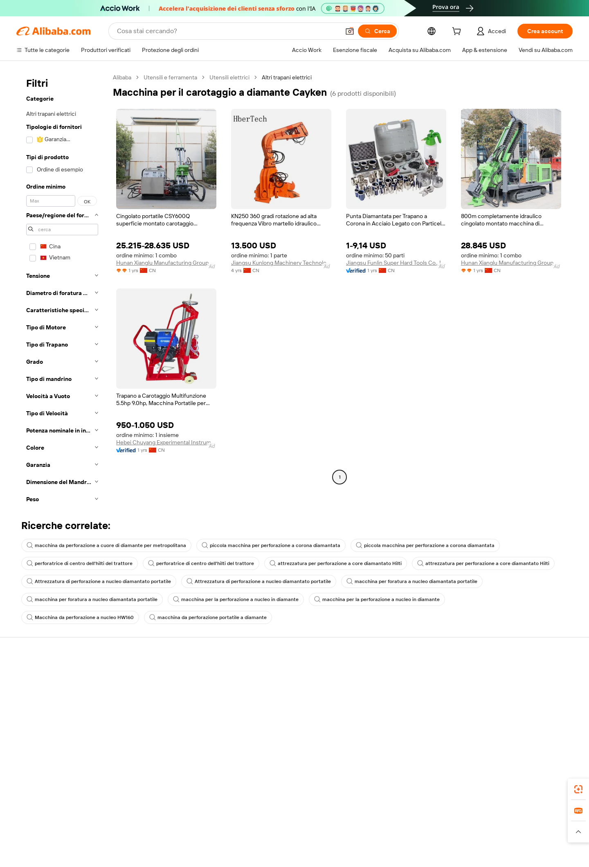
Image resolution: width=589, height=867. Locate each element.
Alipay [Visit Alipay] (282, 854)
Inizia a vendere (391, 674)
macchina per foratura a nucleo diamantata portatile (411, 581)
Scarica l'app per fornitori (404, 737)
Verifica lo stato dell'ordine (49, 706)
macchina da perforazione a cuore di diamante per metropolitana (106, 545)
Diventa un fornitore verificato (410, 706)
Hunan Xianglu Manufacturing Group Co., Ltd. (166, 262)
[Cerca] (377, 31)
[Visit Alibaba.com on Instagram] (531, 754)
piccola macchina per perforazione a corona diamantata (271, 545)
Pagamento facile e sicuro (168, 674)
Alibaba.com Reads (278, 721)
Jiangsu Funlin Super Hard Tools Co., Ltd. (396, 262)
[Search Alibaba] (227, 31)
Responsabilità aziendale (522, 690)
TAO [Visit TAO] (369, 854)
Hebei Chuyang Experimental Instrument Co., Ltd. (166, 442)
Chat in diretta (34, 690)
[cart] (458, 32)
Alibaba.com (435, 818)
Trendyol (393, 854)
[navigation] (62, 291)
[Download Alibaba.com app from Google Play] (545, 818)
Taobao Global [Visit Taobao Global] (339, 854)
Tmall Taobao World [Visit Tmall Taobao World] (243, 854)
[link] (578, 789)
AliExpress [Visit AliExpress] (167, 854)
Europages (424, 854)
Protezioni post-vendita (164, 721)
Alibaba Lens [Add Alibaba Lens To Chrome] (57, 818)
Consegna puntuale (160, 706)
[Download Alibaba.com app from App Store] (484, 818)
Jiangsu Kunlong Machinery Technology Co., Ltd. (281, 262)
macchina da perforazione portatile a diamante (208, 617)
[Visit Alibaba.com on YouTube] (543, 754)
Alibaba (122, 77)
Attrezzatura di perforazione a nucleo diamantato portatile (99, 581)
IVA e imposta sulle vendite (288, 706)
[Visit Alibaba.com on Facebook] (494, 754)
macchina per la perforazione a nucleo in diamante (236, 599)
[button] (350, 31)
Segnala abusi (33, 737)
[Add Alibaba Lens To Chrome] (136, 818)
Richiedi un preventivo (282, 674)
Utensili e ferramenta (170, 77)
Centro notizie (509, 706)
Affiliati (381, 721)
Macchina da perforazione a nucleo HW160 (80, 617)
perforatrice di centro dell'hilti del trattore (80, 563)
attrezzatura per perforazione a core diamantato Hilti (336, 563)
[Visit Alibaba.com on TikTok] (556, 754)
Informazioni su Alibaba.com (526, 674)
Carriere (501, 721)
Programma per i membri (285, 690)
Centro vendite (391, 690)
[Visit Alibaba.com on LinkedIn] (506, 754)
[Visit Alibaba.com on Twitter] (519, 754)
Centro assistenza (39, 674)
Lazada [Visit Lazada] (306, 854)
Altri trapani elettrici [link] (287, 77)
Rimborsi (27, 721)
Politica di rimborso (159, 690)
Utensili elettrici (229, 77)
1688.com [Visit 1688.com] (199, 854)
